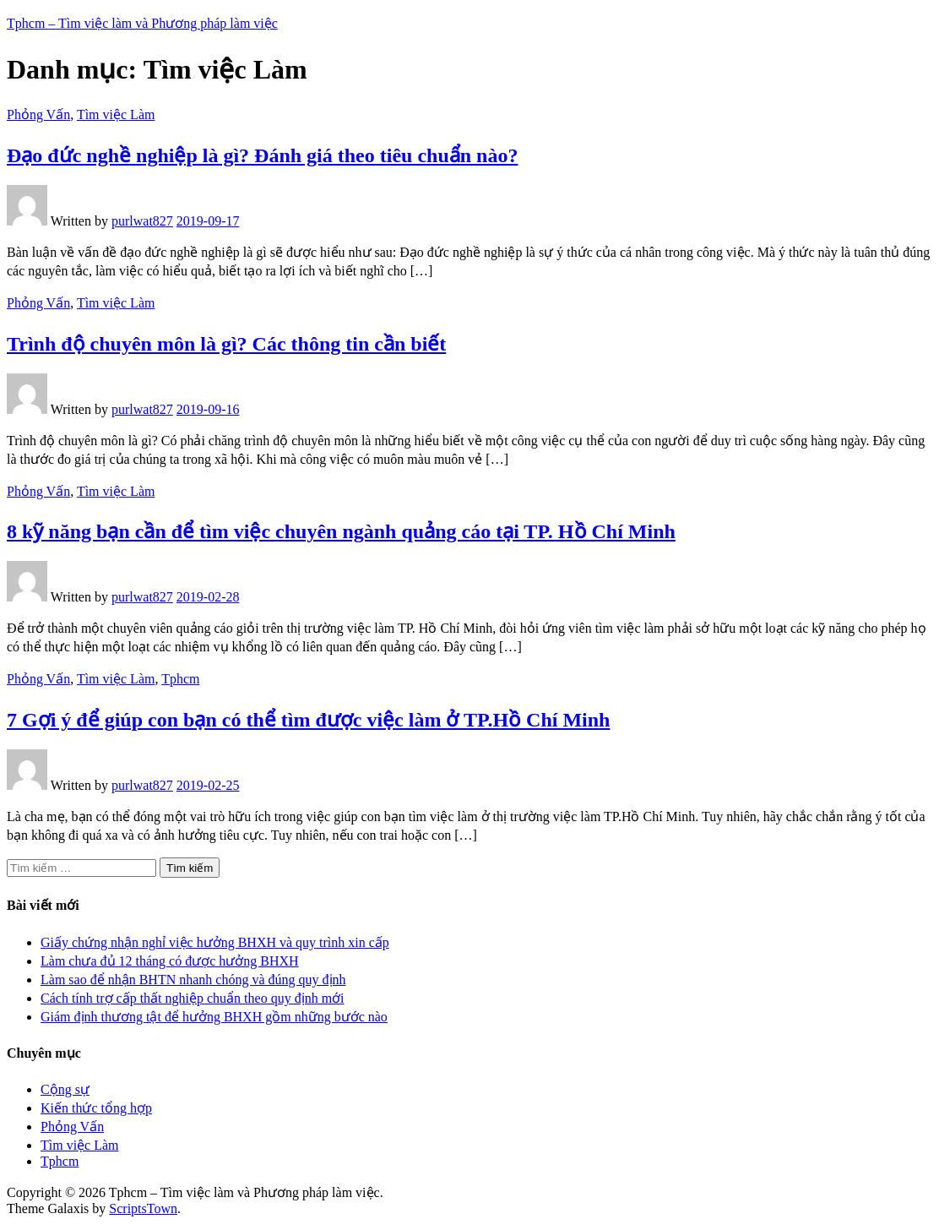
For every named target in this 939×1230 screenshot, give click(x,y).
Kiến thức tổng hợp (96, 1108)
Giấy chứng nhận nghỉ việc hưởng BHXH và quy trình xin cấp (215, 942)
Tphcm (180, 679)
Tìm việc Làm (116, 114)
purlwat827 (142, 221)
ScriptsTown (143, 1208)
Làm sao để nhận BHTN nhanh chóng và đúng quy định (193, 979)
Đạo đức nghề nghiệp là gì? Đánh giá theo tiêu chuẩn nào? (262, 155)
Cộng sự (65, 1089)
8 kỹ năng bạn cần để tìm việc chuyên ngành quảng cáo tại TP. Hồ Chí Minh (341, 531)
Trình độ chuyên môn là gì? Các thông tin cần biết (226, 344)
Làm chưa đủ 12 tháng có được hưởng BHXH (170, 961)
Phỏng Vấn (38, 114)
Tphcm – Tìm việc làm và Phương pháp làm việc (142, 23)
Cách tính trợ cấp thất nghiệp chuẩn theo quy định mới (193, 998)
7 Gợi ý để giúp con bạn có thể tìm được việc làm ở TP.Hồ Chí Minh (308, 720)
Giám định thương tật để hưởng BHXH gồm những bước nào (214, 1017)
